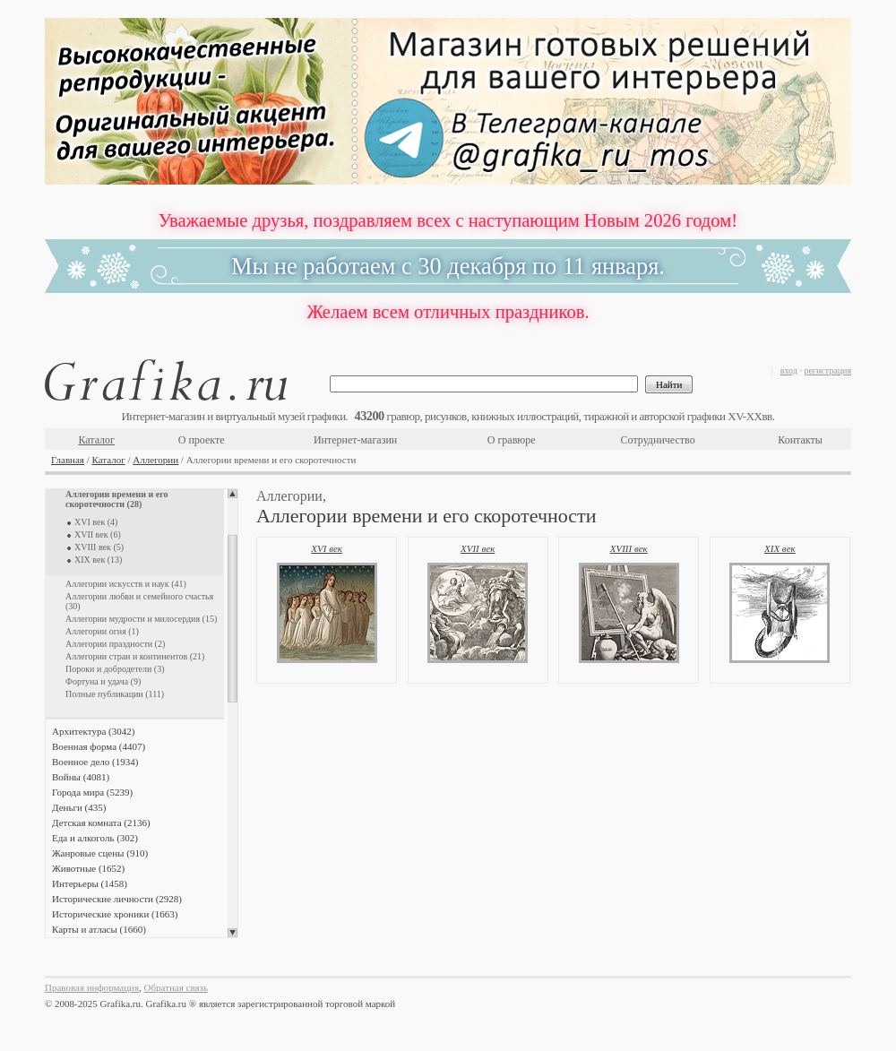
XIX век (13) (98, 559)
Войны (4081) (80, 776)
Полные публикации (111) (114, 694)
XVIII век (629, 548)
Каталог (96, 440)
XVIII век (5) (99, 547)
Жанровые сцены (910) (100, 853)
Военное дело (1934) (95, 761)
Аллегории (155, 459)
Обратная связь (176, 987)
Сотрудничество (658, 440)
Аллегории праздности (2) (115, 644)
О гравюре (511, 440)
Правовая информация (92, 987)
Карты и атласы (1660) (99, 929)
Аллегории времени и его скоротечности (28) (116, 499)
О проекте (201, 440)
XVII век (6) (97, 534)
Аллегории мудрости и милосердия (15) (141, 619)
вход (788, 370)
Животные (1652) (88, 868)
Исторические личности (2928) (117, 898)
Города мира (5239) (92, 792)
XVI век (326, 548)
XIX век (780, 548)
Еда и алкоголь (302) (95, 837)
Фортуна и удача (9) (103, 681)
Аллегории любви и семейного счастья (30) (139, 601)
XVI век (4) (95, 522)
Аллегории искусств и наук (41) (125, 584)
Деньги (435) (79, 807)
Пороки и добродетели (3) (115, 669)
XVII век (478, 548)
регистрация (827, 370)
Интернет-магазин (355, 440)
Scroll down (232, 932)
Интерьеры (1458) (89, 883)
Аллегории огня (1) (102, 631)
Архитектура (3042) (93, 731)
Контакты (800, 440)
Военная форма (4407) (98, 746)
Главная (67, 459)
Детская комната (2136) (101, 822)
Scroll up (232, 493)
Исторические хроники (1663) (114, 914)
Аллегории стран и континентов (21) (134, 656)
